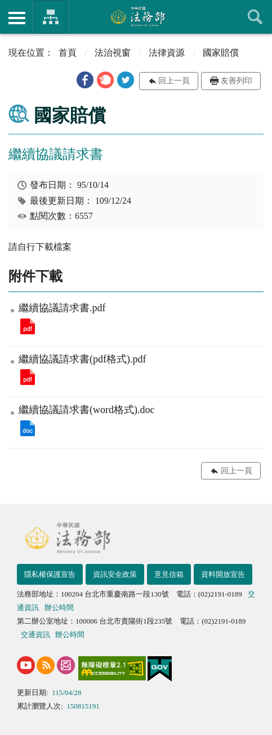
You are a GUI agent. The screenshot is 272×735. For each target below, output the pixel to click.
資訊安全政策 (115, 574)
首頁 (68, 52)
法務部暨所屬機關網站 (51, 17)
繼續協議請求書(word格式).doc (28, 428)
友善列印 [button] (236, 81)
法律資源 (167, 52)
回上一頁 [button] (174, 81)
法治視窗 (113, 52)
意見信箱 (169, 574)
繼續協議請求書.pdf (28, 326)
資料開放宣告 (223, 574)
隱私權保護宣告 (49, 574)
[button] (85, 79)
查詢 (255, 17)
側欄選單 (16, 18)
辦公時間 (59, 607)
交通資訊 (35, 634)
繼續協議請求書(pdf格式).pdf (28, 377)
